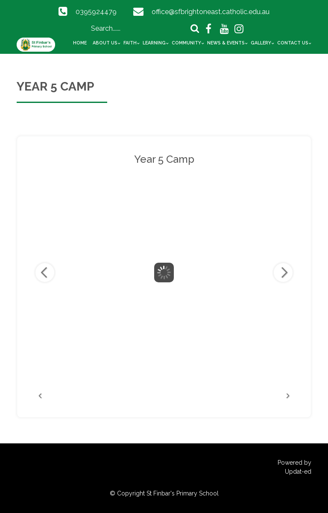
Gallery (261, 42)
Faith (130, 42)
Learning (154, 42)
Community (186, 42)
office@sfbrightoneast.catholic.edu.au (210, 12)
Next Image (283, 272)
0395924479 (96, 12)
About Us (105, 42)
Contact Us (292, 42)
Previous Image (44, 272)
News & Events (226, 42)
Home (80, 42)
